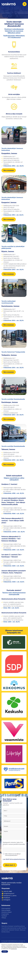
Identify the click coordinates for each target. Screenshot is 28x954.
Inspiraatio (5, 914)
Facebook (7, 897)
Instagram (7, 900)
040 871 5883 (8, 891)
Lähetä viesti (9, 865)
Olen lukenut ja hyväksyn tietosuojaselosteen (13, 854)
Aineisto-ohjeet (6, 912)
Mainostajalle (5, 910)
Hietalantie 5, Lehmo (9, 895)
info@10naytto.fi (9, 893)
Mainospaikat (5, 908)
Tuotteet (4, 916)
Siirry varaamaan (8, 170)
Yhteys (3, 918)
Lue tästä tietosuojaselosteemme (14, 859)
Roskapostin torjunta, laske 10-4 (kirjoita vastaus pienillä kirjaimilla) (14, 844)
